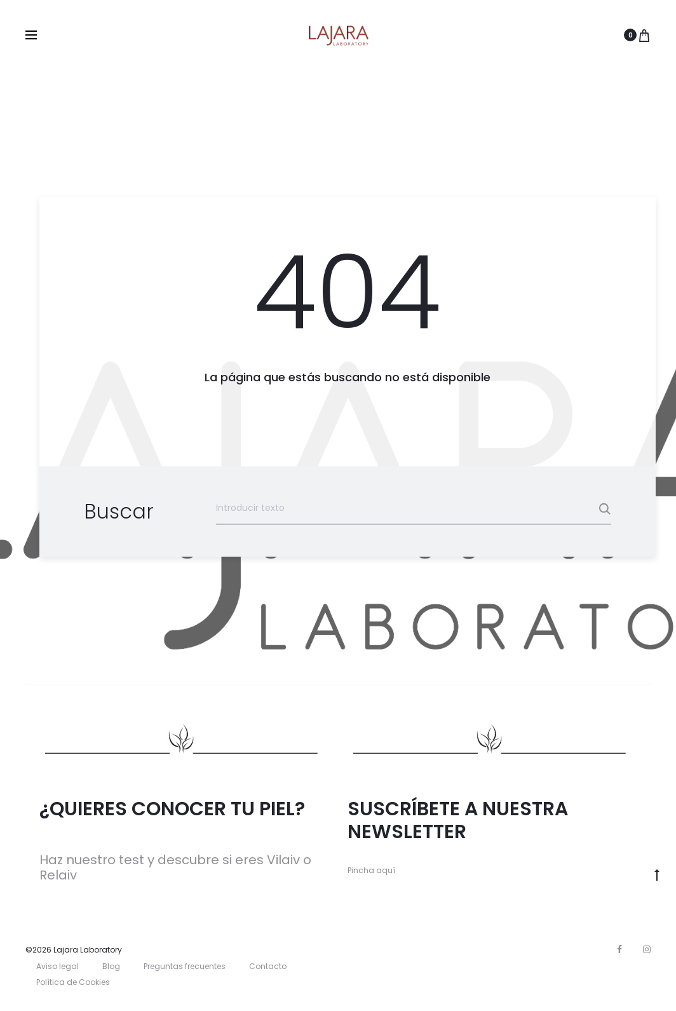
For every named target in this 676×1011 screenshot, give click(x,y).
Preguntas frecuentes (185, 966)
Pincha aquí (371, 870)
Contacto (268, 966)
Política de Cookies (73, 982)
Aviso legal (57, 966)
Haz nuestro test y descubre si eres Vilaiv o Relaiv (175, 867)
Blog (111, 966)
